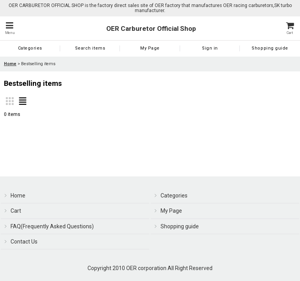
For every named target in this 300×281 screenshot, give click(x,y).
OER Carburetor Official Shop (151, 28)
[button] (10, 28)
